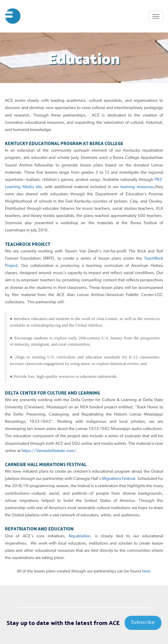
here (146, 571)
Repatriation (79, 536)
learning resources (137, 187)
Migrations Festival (118, 479)
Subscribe (143, 622)
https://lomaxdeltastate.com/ (49, 451)
